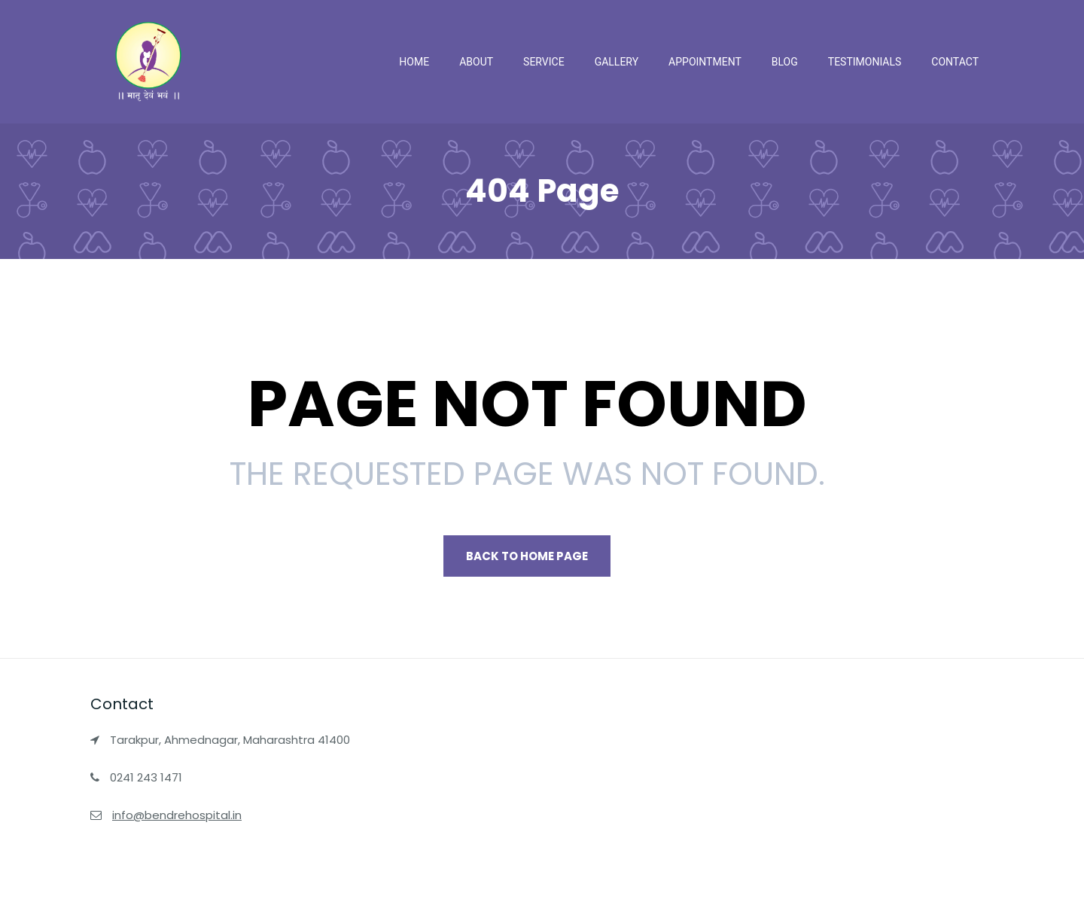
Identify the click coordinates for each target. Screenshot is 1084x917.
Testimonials (865, 62)
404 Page (542, 191)
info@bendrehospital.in (177, 815)
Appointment (704, 62)
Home (414, 62)
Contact (955, 62)
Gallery (616, 62)
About (476, 62)
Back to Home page (527, 556)
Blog (785, 62)
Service (544, 62)
